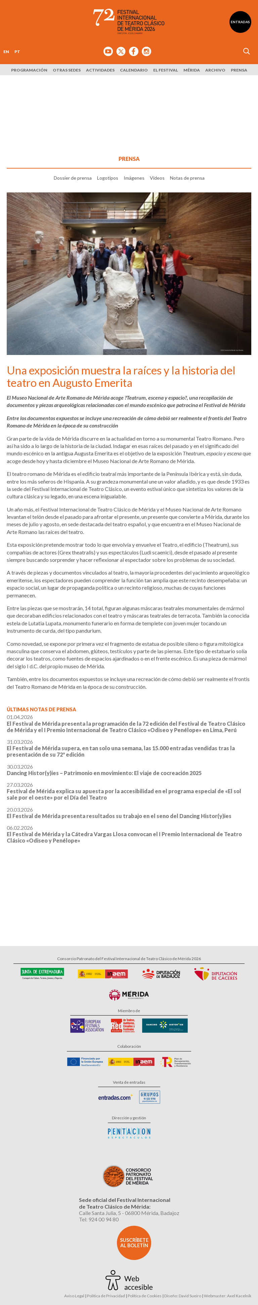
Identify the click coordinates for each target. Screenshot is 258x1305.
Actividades (100, 70)
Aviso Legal (74, 1295)
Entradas (240, 22)
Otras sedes (67, 70)
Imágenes (134, 178)
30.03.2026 (104, 769)
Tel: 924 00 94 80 (99, 1219)
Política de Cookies (145, 1295)
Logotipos (107, 178)
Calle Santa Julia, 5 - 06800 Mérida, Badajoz (129, 1213)
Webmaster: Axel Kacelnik (227, 1295)
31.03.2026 (121, 748)
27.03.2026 (124, 791)
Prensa (239, 70)
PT (17, 51)
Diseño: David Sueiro (182, 1295)
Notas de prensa (187, 178)
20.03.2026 (119, 812)
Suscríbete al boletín (134, 1242)
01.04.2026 (126, 723)
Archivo (215, 70)
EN (6, 51)
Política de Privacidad (106, 1295)
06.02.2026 (124, 834)
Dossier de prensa (73, 178)
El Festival (165, 70)
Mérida (191, 70)
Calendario (134, 70)
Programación (29, 70)
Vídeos (157, 178)
